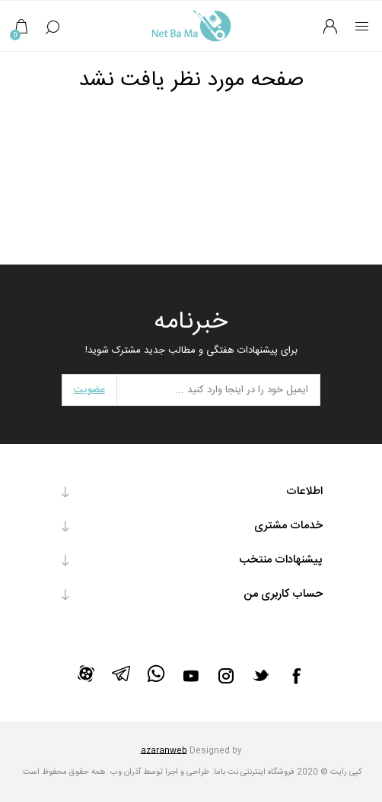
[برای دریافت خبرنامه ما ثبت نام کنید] (218, 390)
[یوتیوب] (191, 676)
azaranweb (164, 751)
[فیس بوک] (296, 676)
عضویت (89, 390)
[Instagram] (226, 676)
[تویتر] (261, 675)
